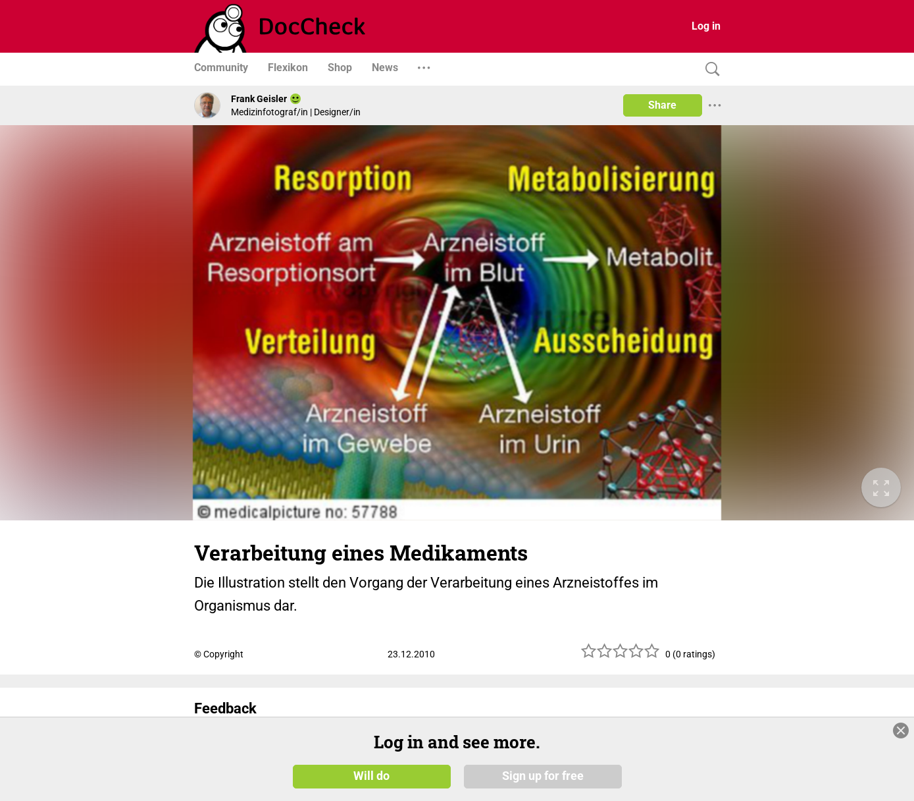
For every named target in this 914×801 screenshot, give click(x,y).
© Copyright (218, 654)
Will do (371, 776)
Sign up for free (543, 776)
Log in (706, 26)
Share (662, 105)
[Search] (709, 69)
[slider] (620, 656)
